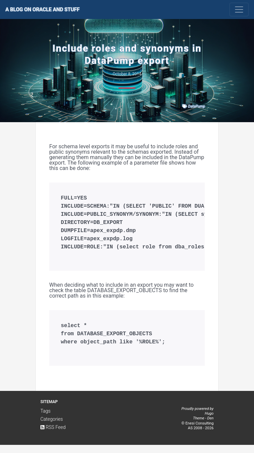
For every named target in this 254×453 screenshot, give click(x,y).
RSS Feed (53, 435)
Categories (51, 427)
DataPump (196, 106)
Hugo (209, 421)
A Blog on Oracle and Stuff (42, 9)
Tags (45, 419)
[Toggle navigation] (239, 9)
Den (210, 426)
